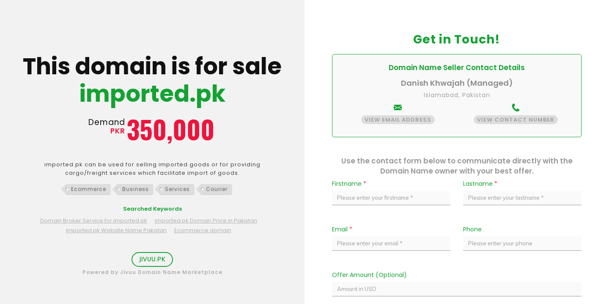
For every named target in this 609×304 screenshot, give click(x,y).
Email (342, 229)
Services (177, 189)
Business (135, 189)
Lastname (480, 184)
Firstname (349, 184)
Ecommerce (88, 189)
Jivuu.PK (152, 259)
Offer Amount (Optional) (369, 275)
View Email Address (398, 120)
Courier (217, 189)
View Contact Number (515, 120)
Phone (472, 229)
